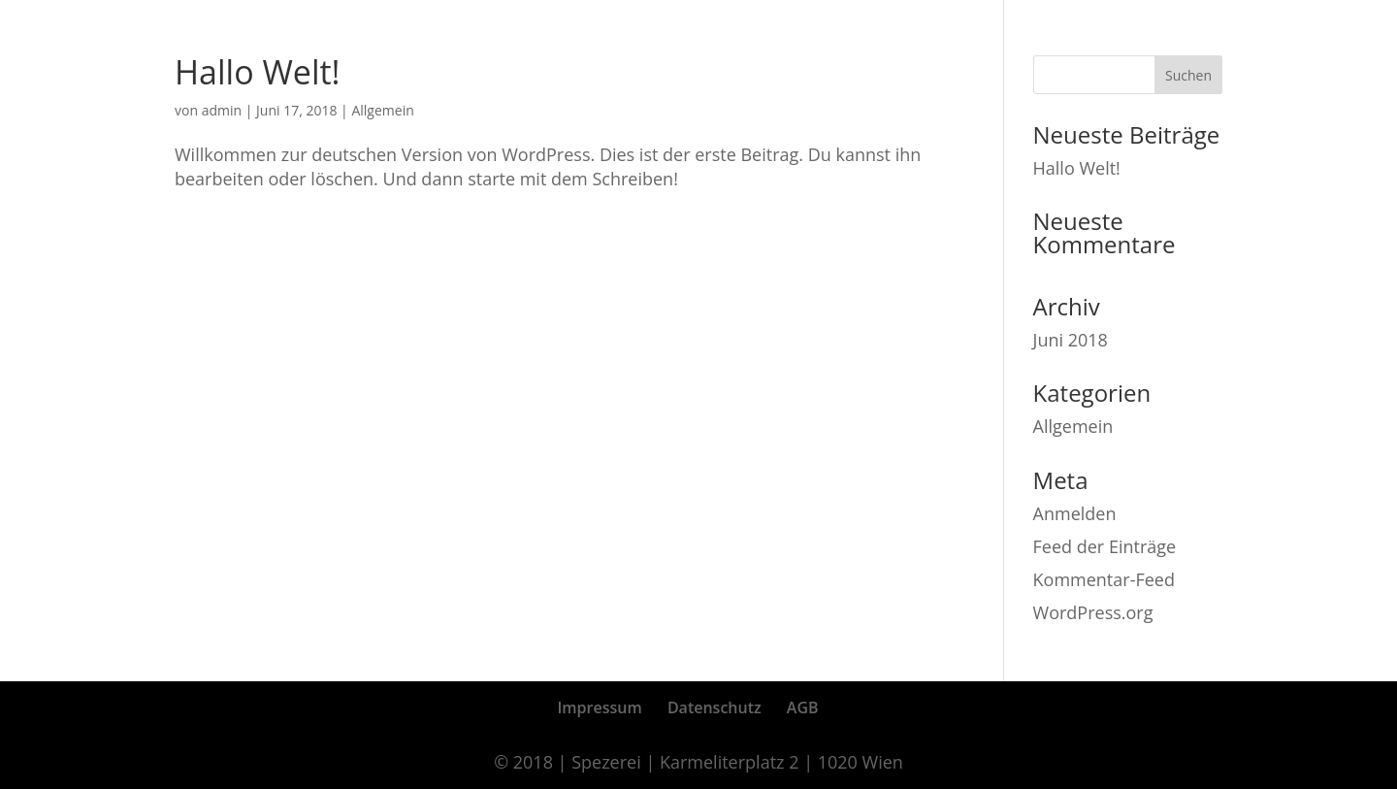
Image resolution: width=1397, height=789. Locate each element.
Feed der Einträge (1105, 546)
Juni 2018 (1070, 339)
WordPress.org (1093, 612)
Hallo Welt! (258, 71)
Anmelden (1075, 513)
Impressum (599, 707)
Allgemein (382, 110)
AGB (803, 707)
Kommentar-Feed (1104, 579)
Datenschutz (714, 707)
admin (222, 110)
